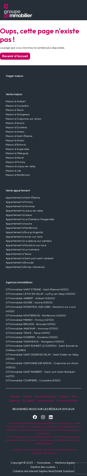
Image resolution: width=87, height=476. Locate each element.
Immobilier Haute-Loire (43, 453)
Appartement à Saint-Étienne (23, 197)
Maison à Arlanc (15, 140)
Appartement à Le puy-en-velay (24, 210)
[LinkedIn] (51, 417)
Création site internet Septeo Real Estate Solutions (43, 471)
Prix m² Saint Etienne (17, 423)
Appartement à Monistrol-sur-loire (26, 245)
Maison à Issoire (15, 123)
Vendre (27, 396)
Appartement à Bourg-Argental (24, 232)
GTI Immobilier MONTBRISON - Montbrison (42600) (36, 315)
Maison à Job (13, 170)
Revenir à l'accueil (15, 56)
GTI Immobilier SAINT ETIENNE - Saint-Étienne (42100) (37, 289)
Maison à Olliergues (17, 153)
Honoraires (44, 462)
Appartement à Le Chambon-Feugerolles (30, 219)
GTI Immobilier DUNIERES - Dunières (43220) (32, 337)
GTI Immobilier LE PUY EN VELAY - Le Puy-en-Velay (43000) (40, 293)
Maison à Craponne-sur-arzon (23, 118)
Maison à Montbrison (18, 174)
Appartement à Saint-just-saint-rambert (30, 258)
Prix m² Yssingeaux (16, 436)
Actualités (28, 400)
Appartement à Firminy (19, 202)
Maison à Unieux (15, 131)
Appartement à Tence (18, 254)
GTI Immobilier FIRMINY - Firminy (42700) (30, 319)
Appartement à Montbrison (22, 227)
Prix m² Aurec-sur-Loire (66, 423)
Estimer (64, 396)
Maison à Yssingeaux (18, 114)
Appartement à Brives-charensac (25, 267)
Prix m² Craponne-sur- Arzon (38, 426)
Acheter (15, 396)
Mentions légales (65, 462)
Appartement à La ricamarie (22, 249)
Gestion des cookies (42, 467)
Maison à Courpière (17, 105)
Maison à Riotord (16, 144)
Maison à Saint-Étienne (19, 136)
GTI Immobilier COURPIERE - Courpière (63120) (33, 380)
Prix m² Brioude (14, 426)
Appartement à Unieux (19, 215)
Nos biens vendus (45, 396)
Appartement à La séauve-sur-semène (28, 240)
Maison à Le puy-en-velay (20, 166)
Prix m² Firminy (42, 429)
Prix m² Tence (25, 440)
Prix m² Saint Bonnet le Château (49, 440)
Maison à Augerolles (17, 149)
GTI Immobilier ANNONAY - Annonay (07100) (32, 328)
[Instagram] (43, 417)
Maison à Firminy (15, 162)
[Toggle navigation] (66, 11)
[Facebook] (35, 417)
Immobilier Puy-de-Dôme (41, 449)
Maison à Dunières (16, 127)
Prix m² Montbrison (23, 429)
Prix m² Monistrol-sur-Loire (41, 436)
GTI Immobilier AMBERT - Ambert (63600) (30, 298)
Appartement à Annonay (20, 206)
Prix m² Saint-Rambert (41, 423)
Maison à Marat (15, 157)
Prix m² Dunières (62, 426)
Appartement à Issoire (19, 223)
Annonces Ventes (67, 400)
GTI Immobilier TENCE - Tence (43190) (28, 333)
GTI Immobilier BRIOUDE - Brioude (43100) (30, 324)
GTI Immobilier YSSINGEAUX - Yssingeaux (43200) (35, 341)
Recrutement (46, 400)
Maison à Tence (14, 110)
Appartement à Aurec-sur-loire (24, 236)
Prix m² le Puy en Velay (63, 429)
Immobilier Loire (19, 449)
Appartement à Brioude (19, 262)
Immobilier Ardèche (65, 449)
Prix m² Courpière (65, 436)
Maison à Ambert (16, 101)
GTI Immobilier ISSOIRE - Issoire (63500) (29, 302)
